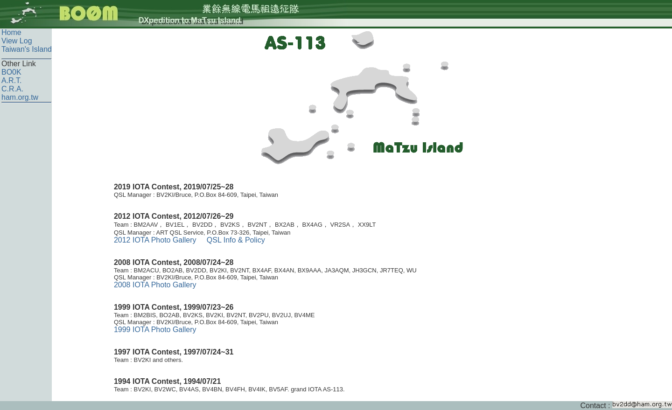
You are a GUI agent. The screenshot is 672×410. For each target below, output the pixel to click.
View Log (16, 41)
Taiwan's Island (26, 49)
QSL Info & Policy (236, 240)
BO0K (11, 72)
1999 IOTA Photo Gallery (155, 330)
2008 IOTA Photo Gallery (155, 285)
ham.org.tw (19, 97)
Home (11, 32)
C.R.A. (12, 89)
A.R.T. (11, 80)
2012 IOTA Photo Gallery (155, 240)
